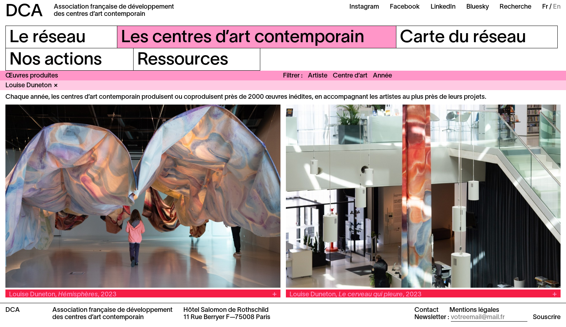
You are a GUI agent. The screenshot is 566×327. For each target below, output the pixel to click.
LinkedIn (443, 7)
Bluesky (477, 7)
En (557, 7)
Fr (545, 7)
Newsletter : (431, 317)
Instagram (364, 7)
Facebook (405, 7)
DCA (24, 12)
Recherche (515, 7)
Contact (426, 310)
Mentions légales (474, 310)
